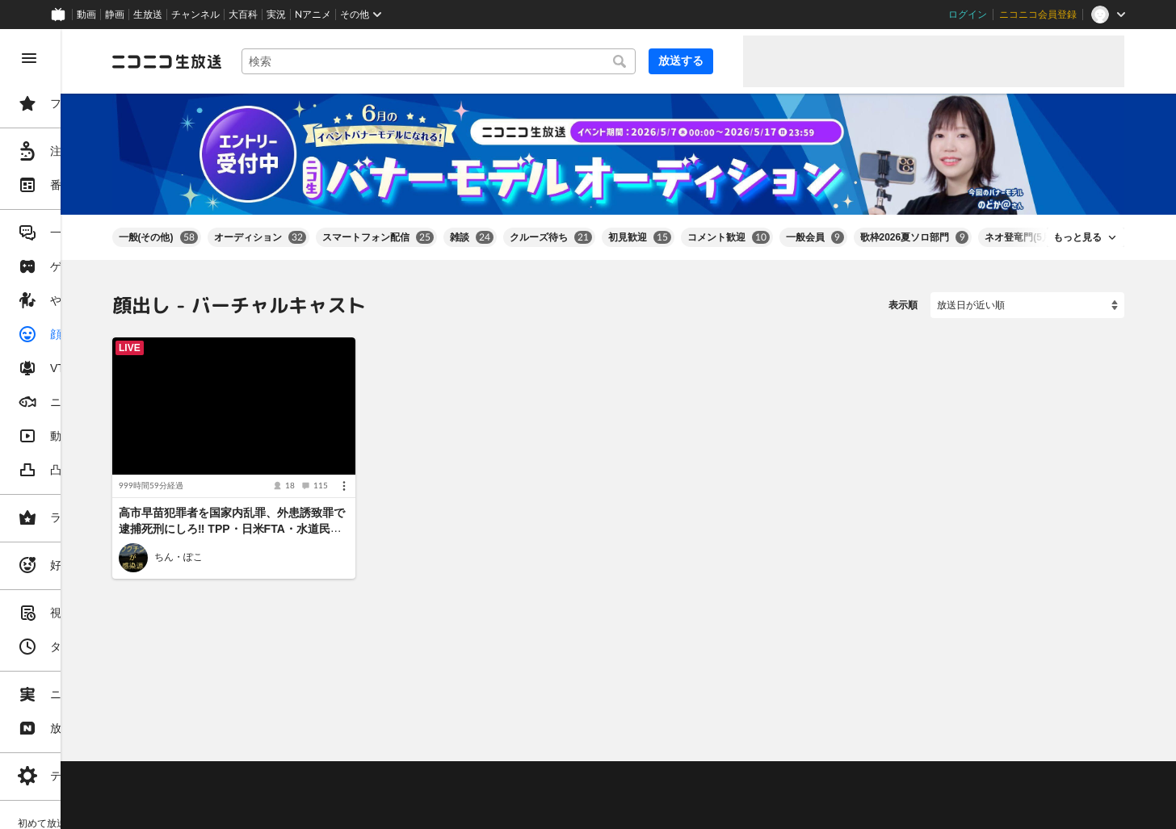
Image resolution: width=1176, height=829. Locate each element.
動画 (86, 14)
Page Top (678, 707)
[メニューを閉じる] (29, 58)
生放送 (147, 14)
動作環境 (438, 749)
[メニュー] (434, 454)
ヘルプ (390, 749)
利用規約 (491, 749)
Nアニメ (313, 14)
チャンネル (195, 14)
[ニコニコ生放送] (287, 61)
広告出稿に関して (271, 808)
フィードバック (1069, 706)
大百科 (243, 14)
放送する (691, 60)
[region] (90, 429)
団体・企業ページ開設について (551, 788)
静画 (114, 14)
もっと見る (1077, 222)
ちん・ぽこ (299, 525)
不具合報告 (338, 749)
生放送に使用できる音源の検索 (401, 788)
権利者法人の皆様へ (276, 788)
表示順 (903, 290)
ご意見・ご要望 (266, 749)
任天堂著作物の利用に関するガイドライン (416, 809)
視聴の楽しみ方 (266, 769)
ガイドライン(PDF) (566, 749)
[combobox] (504, 61)
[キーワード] (504, 61)
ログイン (967, 14)
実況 (276, 14)
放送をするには (348, 769)
